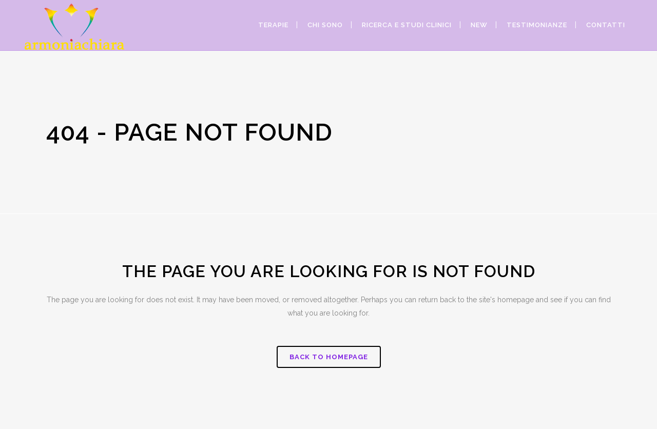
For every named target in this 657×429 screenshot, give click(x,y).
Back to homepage (328, 357)
